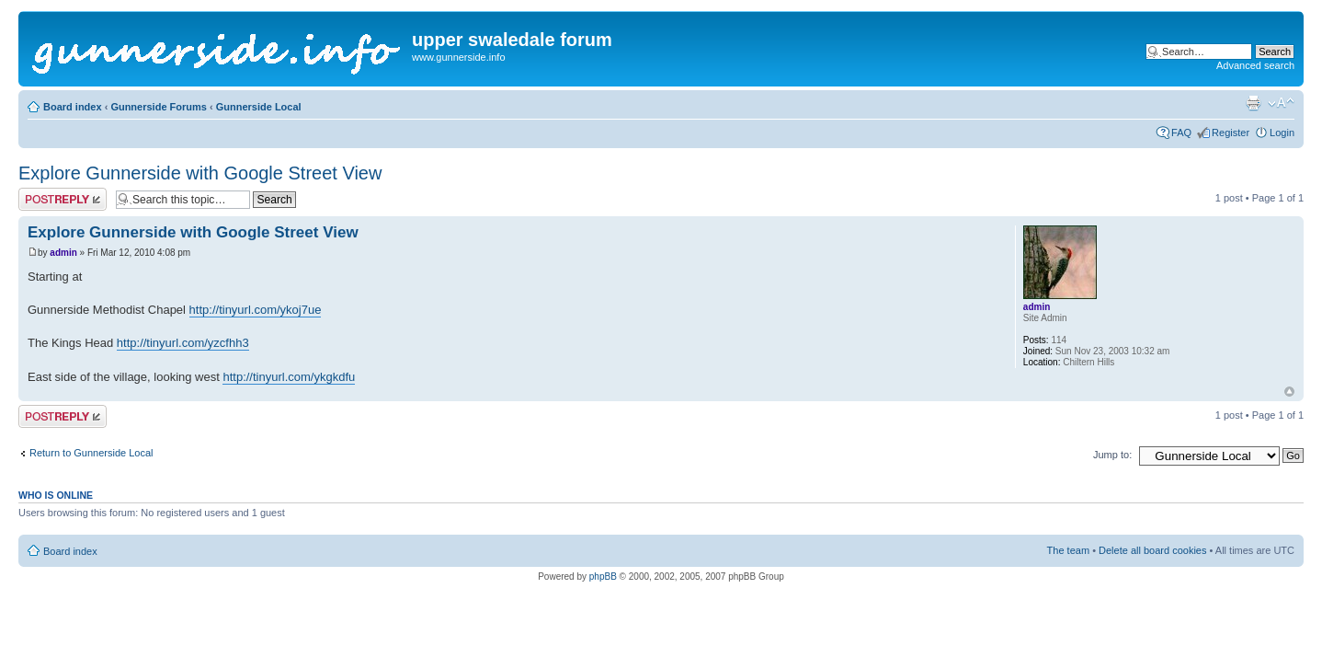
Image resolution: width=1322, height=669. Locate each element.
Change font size (1281, 103)
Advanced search (1255, 65)
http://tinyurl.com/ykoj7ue (255, 310)
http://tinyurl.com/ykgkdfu (288, 377)
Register (1230, 132)
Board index (72, 106)
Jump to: (1112, 454)
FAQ (1181, 132)
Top (1289, 391)
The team (1068, 550)
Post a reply (62, 199)
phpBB (603, 576)
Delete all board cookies (1152, 550)
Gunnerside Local (259, 106)
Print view (1253, 103)
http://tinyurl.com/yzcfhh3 (183, 343)
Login (1282, 132)
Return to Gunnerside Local (91, 452)
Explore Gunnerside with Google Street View (200, 173)
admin (63, 253)
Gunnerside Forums (158, 106)
